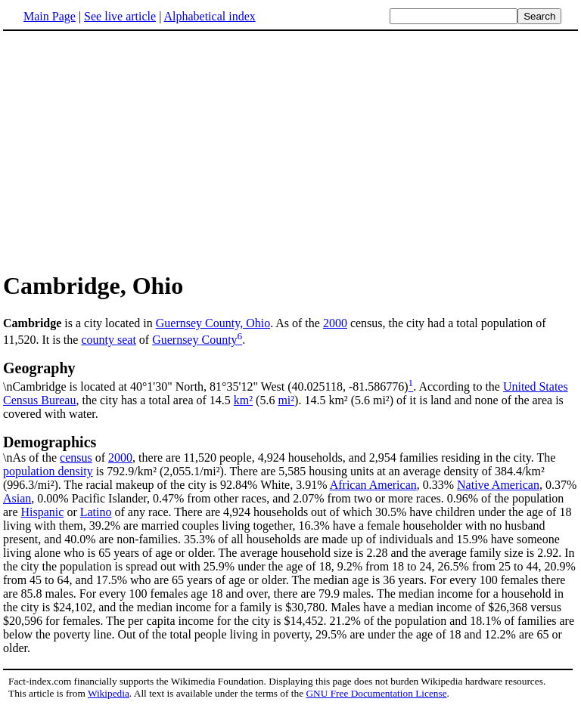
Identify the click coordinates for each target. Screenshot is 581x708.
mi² (286, 400)
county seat (108, 339)
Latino (96, 511)
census (76, 457)
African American (373, 484)
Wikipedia (108, 693)
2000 (335, 323)
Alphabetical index (209, 16)
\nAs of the (290, 449)
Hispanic (42, 511)
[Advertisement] (130, 150)
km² (243, 400)
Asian (17, 498)
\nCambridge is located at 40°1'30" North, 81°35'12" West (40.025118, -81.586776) (290, 376)
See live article (120, 16)
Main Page (49, 16)
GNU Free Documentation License (376, 693)
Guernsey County (194, 339)
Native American (498, 484)
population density (48, 471)
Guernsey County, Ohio (213, 323)
